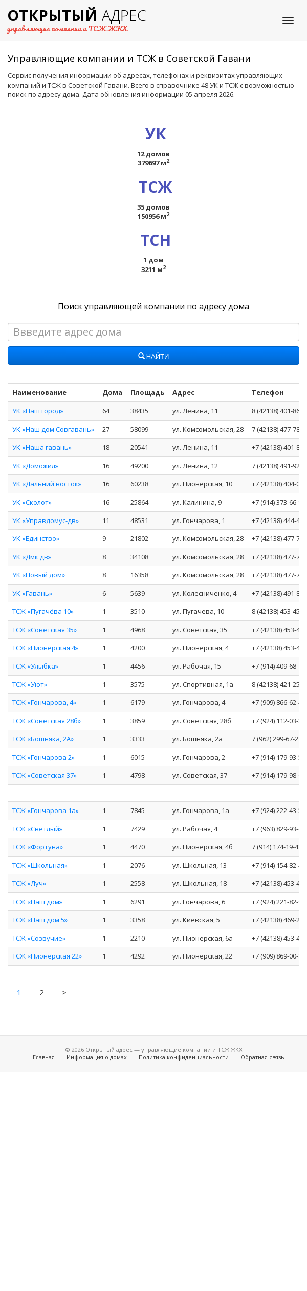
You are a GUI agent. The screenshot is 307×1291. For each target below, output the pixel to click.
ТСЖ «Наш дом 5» (40, 919)
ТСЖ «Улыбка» (35, 666)
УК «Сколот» (32, 502)
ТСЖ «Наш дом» (37, 901)
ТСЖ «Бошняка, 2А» (43, 738)
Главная (44, 1057)
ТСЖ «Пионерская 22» (47, 956)
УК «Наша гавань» (42, 447)
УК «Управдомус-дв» (45, 520)
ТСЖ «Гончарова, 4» (44, 702)
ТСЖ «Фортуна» (37, 846)
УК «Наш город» (37, 410)
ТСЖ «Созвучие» (38, 938)
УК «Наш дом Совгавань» (53, 429)
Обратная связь (262, 1057)
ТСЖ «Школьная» (40, 865)
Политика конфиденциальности (184, 1057)
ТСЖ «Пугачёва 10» (43, 611)
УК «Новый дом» (38, 574)
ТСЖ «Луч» (29, 883)
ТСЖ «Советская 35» (44, 629)
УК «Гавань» (32, 593)
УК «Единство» (35, 538)
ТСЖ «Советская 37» (44, 775)
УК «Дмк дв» (31, 556)
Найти (153, 356)
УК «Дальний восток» (46, 483)
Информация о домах (97, 1057)
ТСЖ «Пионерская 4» (45, 647)
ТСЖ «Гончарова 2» (43, 757)
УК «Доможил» (35, 465)
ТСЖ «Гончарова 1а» (45, 810)
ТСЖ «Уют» (29, 684)
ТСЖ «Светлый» (37, 829)
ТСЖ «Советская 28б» (46, 720)
